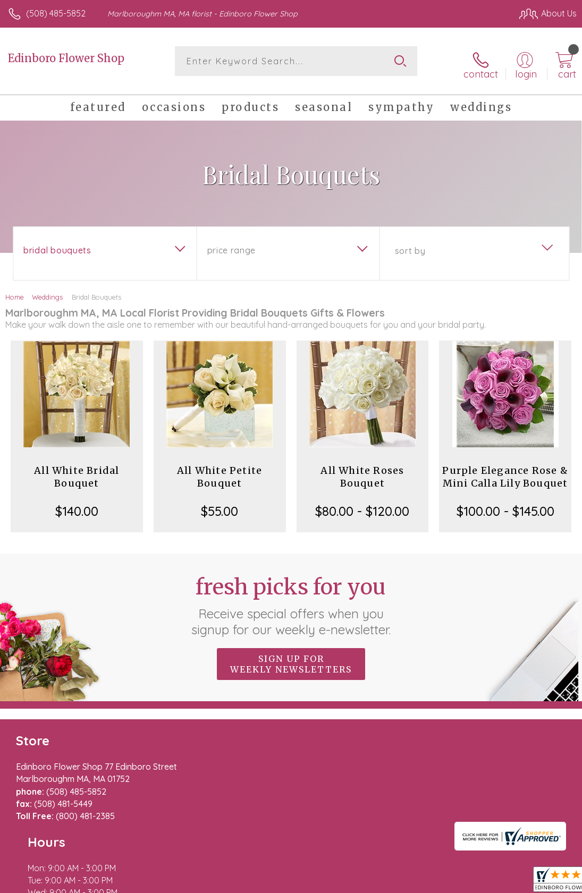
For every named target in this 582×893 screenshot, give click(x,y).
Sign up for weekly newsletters (291, 658)
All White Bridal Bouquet (76, 470)
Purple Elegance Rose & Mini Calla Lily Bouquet (505, 470)
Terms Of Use (333, 882)
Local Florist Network (472, 882)
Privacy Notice (395, 882)
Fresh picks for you (291, 600)
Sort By (410, 245)
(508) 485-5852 (56, 13)
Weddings (47, 291)
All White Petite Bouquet (219, 470)
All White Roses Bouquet (362, 470)
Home (14, 291)
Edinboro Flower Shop (66, 58)
